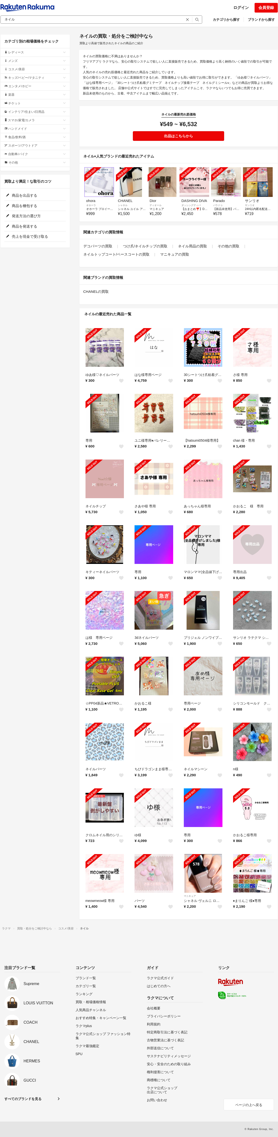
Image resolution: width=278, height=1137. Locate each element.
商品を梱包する (21, 206)
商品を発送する (21, 226)
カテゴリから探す (226, 20)
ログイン (241, 8)
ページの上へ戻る (248, 1105)
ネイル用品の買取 (192, 246)
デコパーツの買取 (97, 246)
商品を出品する (21, 195)
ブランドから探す (261, 20)
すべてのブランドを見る (23, 1099)
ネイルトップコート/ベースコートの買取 (116, 254)
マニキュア (190, 896)
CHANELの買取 (96, 291)
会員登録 (266, 8)
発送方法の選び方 (23, 216)
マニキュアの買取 (174, 254)
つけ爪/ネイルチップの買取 (145, 246)
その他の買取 (228, 246)
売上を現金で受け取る (27, 236)
